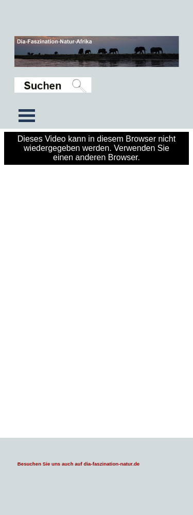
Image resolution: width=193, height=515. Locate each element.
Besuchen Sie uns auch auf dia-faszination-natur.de (78, 464)
